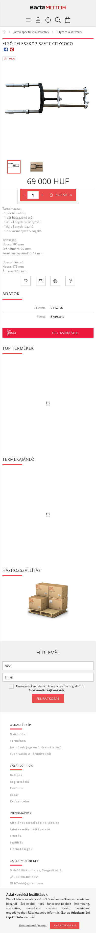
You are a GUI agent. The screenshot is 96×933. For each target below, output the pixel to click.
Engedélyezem (65, 925)
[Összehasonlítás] (55, 281)
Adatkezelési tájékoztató (30, 829)
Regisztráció (19, 782)
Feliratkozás (48, 699)
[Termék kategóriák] (28, 20)
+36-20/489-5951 (26, 877)
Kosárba (64, 195)
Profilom (17, 788)
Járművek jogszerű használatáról (36, 747)
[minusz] (23, 195)
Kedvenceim (19, 801)
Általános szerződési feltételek (34, 822)
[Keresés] (58, 20)
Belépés (16, 775)
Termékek (18, 740)
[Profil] (38, 20)
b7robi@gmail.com (28, 883)
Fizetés (15, 836)
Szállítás (16, 842)
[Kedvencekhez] (26, 281)
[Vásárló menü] (48, 20)
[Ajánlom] (41, 281)
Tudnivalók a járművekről (30, 754)
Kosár (14, 795)
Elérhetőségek (21, 849)
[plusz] (42, 195)
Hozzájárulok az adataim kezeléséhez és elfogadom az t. (50, 688)
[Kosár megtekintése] (68, 20)
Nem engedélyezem (33, 925)
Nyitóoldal (18, 734)
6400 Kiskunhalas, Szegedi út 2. (37, 870)
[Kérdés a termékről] (70, 281)
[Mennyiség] (33, 195)
